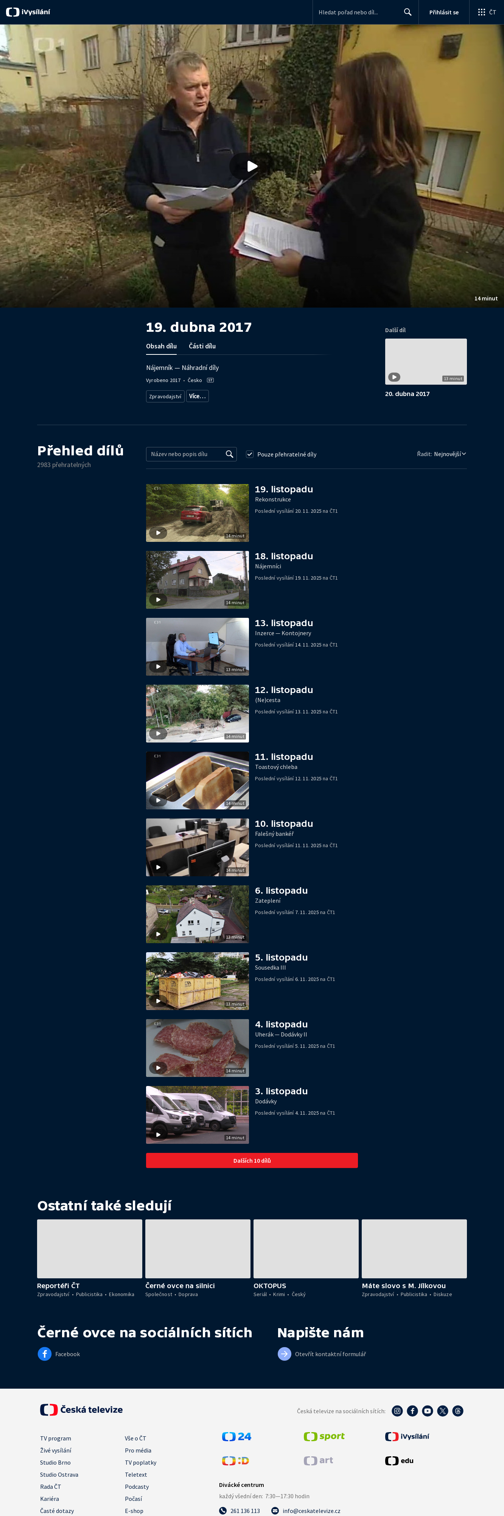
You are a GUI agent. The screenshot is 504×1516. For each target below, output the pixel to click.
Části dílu (202, 346)
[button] (252, 166)
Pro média (138, 1457)
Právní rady (294, 395)
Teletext (136, 1481)
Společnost (327, 395)
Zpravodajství (164, 395)
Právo (354, 395)
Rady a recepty (257, 395)
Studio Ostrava (59, 1481)
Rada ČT (50, 1493)
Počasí (133, 1505)
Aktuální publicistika (210, 395)
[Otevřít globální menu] (486, 12)
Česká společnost (167, 406)
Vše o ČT (135, 1445)
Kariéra (49, 1505)
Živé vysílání (55, 1457)
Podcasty (137, 1493)
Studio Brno (55, 1469)
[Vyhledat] (229, 460)
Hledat (406, 15)
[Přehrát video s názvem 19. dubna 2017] (252, 166)
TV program (55, 1445)
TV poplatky (140, 1469)
